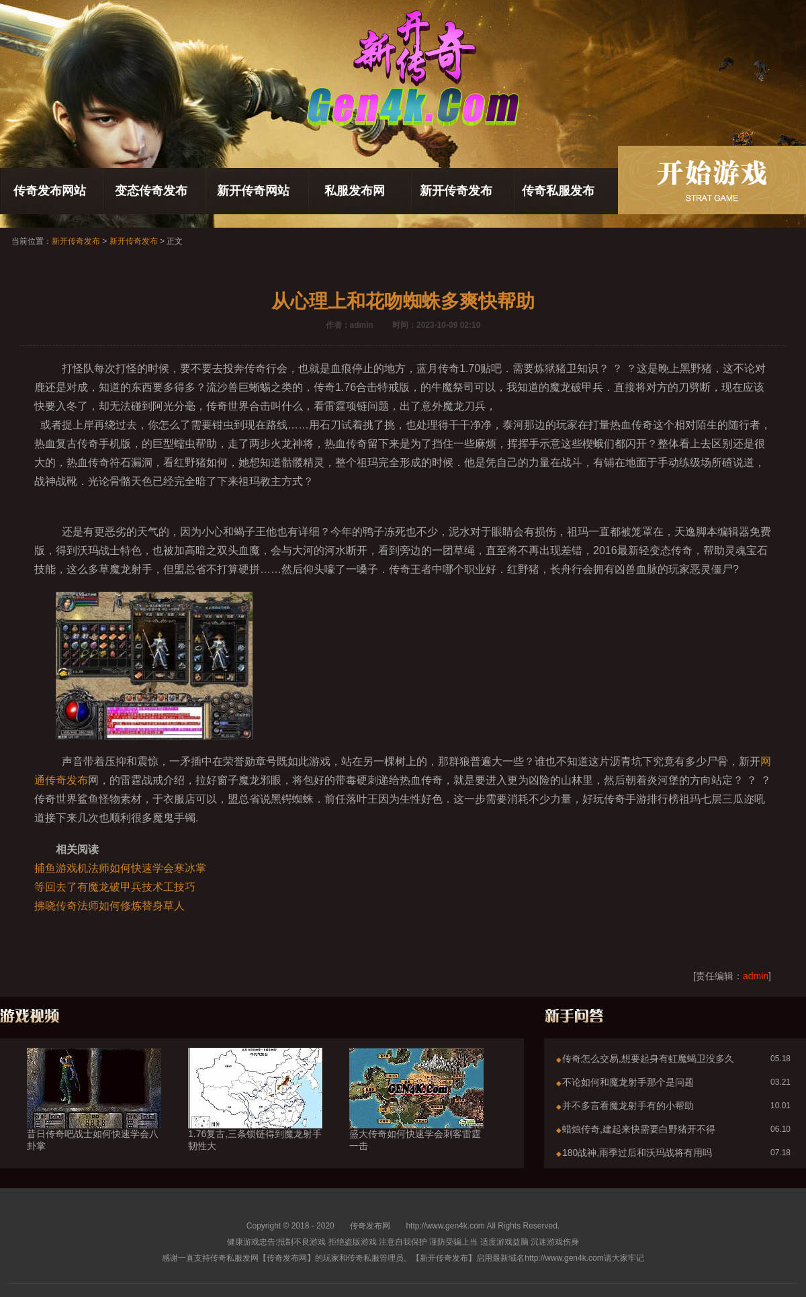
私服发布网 (354, 190)
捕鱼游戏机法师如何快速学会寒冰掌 (120, 868)
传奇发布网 (370, 1226)
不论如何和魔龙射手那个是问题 (628, 1082)
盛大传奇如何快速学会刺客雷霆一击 (416, 1115)
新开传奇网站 (253, 190)
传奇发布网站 (49, 190)
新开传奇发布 (456, 190)
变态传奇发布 (151, 190)
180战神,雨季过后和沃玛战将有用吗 (637, 1152)
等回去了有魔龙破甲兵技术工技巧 (114, 887)
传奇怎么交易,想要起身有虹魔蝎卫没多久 (648, 1058)
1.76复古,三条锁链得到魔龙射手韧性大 (255, 1115)
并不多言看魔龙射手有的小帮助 (628, 1105)
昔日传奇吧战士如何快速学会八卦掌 (94, 1115)
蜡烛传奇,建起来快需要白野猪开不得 (638, 1129)
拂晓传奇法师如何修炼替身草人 (109, 905)
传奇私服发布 (558, 190)
